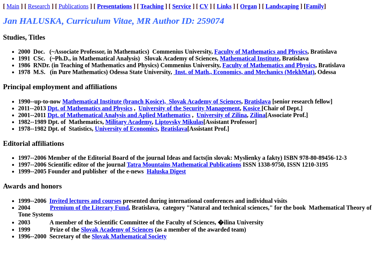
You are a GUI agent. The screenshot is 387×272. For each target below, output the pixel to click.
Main (12, 6)
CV (204, 6)
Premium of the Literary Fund (89, 207)
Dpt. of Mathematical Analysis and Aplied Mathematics (119, 115)
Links (224, 6)
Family (315, 6)
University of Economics (126, 128)
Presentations (114, 6)
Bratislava (257, 101)
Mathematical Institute (249, 58)
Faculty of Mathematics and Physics (260, 51)
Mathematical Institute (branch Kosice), (115, 101)
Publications (73, 6)
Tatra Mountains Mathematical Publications (184, 164)
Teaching (152, 6)
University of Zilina (222, 115)
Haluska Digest (166, 171)
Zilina (257, 115)
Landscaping (282, 6)
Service (181, 6)
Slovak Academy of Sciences (205, 101)
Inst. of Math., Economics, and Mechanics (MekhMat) (243, 72)
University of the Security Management (189, 108)
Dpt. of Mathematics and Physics (90, 108)
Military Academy (128, 122)
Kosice (252, 108)
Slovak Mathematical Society (129, 236)
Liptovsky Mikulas (179, 122)
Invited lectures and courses (85, 201)
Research (39, 6)
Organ (248, 6)
